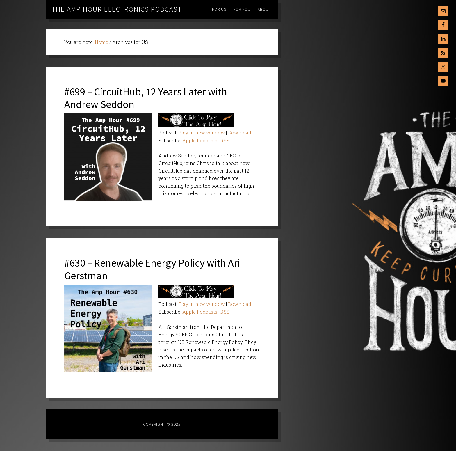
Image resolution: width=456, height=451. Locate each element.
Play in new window (202, 132)
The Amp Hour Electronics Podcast (116, 9)
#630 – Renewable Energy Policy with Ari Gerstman (152, 269)
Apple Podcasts (199, 140)
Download (239, 132)
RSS (224, 140)
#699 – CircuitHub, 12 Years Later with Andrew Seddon (145, 98)
